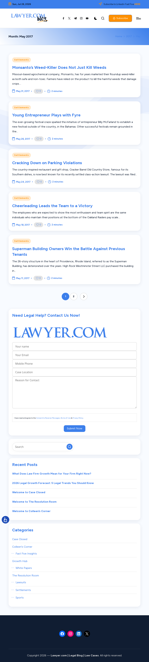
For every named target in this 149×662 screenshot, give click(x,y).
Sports (20, 597)
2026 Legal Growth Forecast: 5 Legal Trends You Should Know (53, 483)
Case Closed (19, 539)
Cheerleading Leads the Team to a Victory (52, 205)
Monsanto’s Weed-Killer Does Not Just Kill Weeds (59, 67)
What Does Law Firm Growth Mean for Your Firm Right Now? (51, 473)
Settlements (21, 60)
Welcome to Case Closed (28, 492)
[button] (120, 18)
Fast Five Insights (26, 553)
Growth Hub (19, 561)
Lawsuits (21, 582)
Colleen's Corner (22, 546)
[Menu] (138, 18)
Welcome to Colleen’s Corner (31, 511)
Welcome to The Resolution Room (34, 501)
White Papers (24, 568)
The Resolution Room (25, 575)
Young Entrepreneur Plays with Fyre (46, 114)
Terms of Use (66, 418)
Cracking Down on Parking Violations (47, 162)
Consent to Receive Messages (48, 418)
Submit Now (74, 428)
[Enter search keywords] (43, 447)
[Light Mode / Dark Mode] (95, 18)
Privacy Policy (78, 418)
